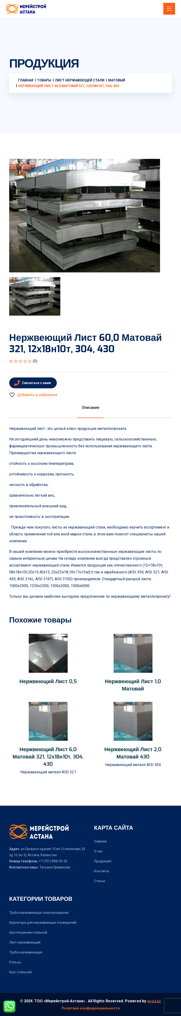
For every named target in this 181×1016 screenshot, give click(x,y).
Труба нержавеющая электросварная (39, 912)
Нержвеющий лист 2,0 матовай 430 (133, 752)
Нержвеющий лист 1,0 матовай (133, 684)
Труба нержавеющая (25, 952)
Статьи (99, 881)
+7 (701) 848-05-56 (52, 861)
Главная (100, 841)
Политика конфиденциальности (90, 1008)
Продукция (102, 861)
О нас (98, 851)
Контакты (101, 871)
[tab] (34, 296)
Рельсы (15, 962)
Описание (90, 407)
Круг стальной (20, 972)
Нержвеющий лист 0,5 (48, 681)
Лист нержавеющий (25, 942)
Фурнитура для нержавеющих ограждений (42, 922)
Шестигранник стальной (28, 932)
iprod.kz (154, 1001)
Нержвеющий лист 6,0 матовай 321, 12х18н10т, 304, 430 (48, 756)
